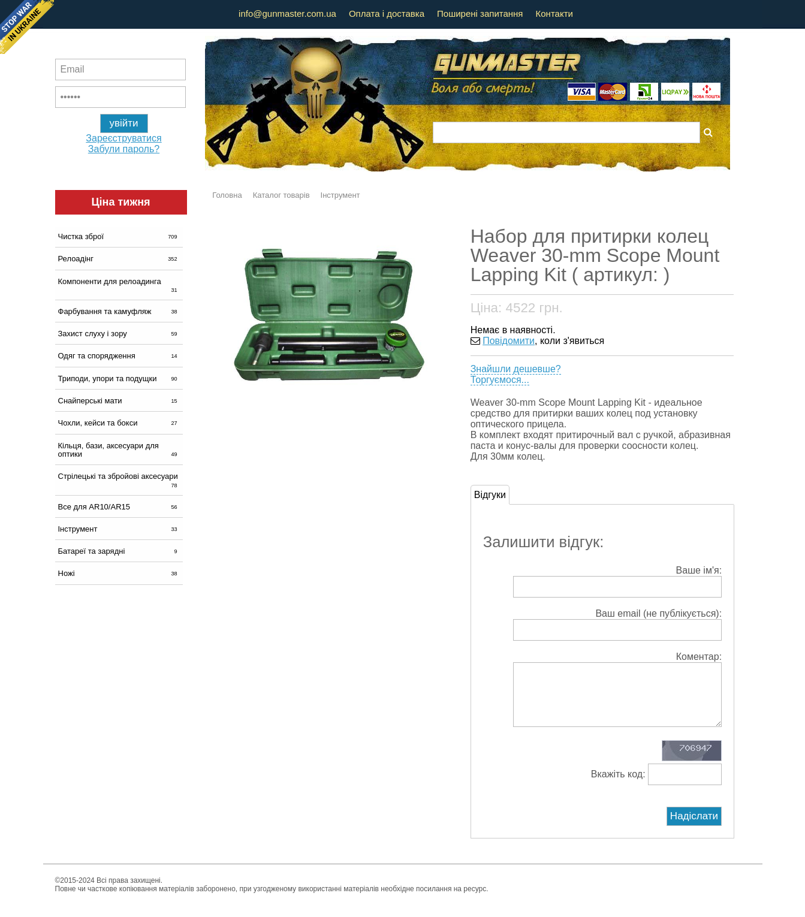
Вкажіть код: (656, 786)
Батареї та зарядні (119, 551)
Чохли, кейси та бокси (119, 422)
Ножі (119, 573)
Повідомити (509, 341)
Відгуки (490, 495)
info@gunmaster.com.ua (287, 13)
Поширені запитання (480, 13)
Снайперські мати (119, 400)
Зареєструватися (123, 138)
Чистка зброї (119, 236)
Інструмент (119, 528)
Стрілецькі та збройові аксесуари (119, 480)
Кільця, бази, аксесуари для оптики (119, 449)
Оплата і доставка (386, 13)
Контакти (554, 13)
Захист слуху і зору (119, 333)
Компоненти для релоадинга (119, 285)
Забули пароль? (123, 149)
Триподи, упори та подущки (119, 378)
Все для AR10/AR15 (119, 506)
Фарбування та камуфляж (119, 311)
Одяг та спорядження (119, 355)
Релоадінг (119, 258)
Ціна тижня (120, 202)
